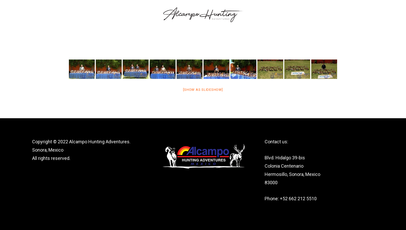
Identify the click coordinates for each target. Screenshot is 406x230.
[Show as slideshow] (203, 90)
